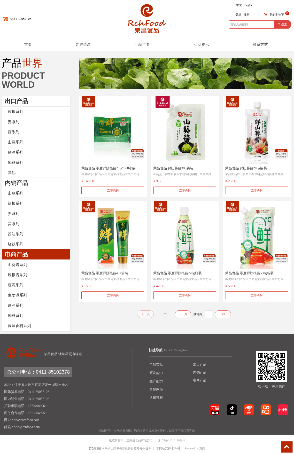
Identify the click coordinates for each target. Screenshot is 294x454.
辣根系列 (15, 112)
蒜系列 (13, 132)
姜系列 (13, 122)
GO (223, 314)
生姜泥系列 (17, 295)
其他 (11, 173)
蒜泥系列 (15, 285)
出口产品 (16, 101)
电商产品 (16, 254)
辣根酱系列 (17, 275)
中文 (239, 5)
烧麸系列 (15, 162)
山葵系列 (15, 142)
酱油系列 (15, 152)
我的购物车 (277, 14)
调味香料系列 (19, 326)
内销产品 (16, 183)
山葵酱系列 (17, 265)
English (248, 5)
